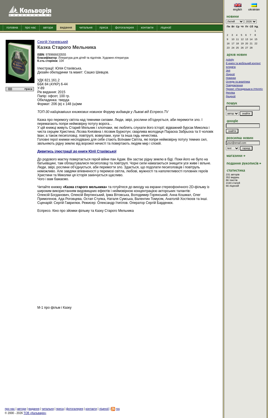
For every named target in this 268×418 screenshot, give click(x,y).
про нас (30, 27)
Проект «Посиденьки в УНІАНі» (244, 89)
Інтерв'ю (231, 67)
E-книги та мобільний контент (243, 63)
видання (66, 27)
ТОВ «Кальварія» (34, 413)
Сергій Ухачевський (52, 42)
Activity (230, 59)
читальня (85, 27)
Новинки (231, 78)
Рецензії (230, 96)
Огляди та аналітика (238, 81)
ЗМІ (228, 70)
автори (48, 27)
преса (104, 27)
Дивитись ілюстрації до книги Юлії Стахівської (76, 151)
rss (118, 408)
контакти (147, 27)
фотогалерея (124, 27)
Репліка (230, 92)
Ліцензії (230, 74)
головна (12, 27)
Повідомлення (234, 85)
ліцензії (166, 27)
